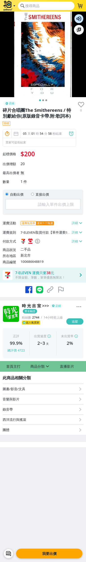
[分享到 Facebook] (28, 289)
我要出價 (49, 553)
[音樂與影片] (43, 399)
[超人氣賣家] (43, 323)
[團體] (43, 430)
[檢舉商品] (61, 289)
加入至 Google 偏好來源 (78, 29)
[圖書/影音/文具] (43, 389)
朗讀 (78, 18)
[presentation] (81, 104)
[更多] (78, 306)
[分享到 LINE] (39, 289)
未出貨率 (67, 336)
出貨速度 (40, 336)
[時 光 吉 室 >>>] (43, 308)
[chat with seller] (8, 553)
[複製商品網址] (50, 289)
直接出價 (42, 194)
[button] (13, 366)
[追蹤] (74, 321)
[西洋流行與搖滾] (43, 420)
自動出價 (16, 194)
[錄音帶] (43, 409)
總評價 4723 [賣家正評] (16, 350)
